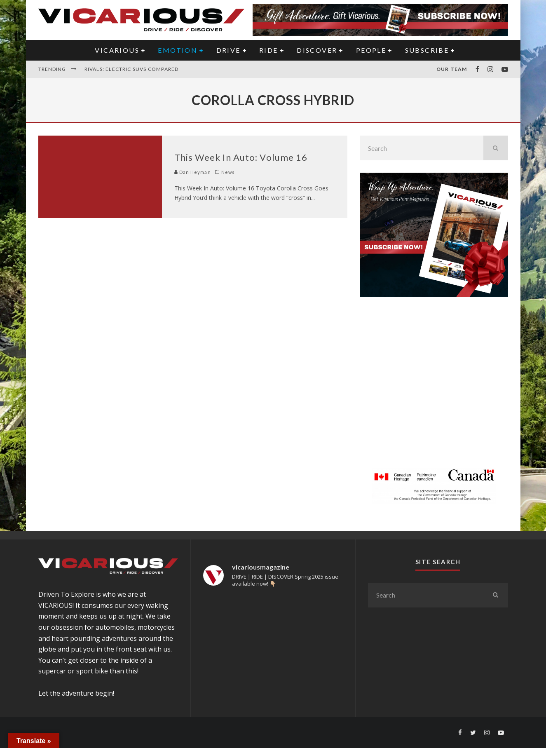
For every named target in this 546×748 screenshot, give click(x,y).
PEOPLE (371, 50)
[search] (495, 148)
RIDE (268, 50)
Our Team (451, 69)
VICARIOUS (117, 50)
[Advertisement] (434, 387)
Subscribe (427, 50)
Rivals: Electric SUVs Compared (131, 69)
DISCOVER (317, 50)
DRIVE (228, 50)
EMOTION (177, 50)
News (228, 172)
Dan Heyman (192, 172)
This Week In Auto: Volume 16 (241, 157)
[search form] (421, 148)
